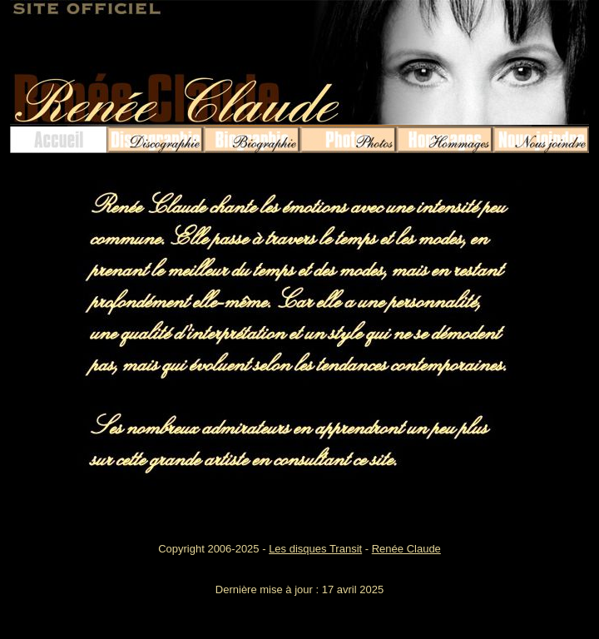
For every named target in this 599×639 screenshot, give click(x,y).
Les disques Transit (315, 548)
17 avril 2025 (353, 589)
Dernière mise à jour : (268, 589)
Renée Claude (406, 548)
